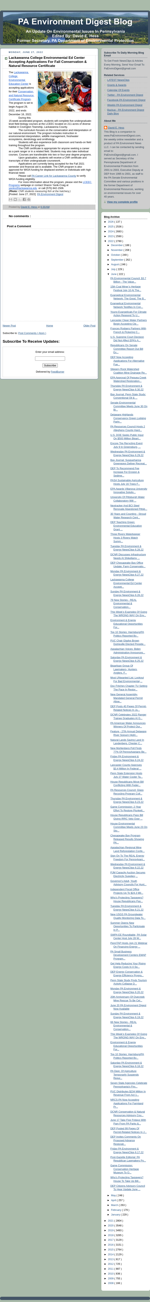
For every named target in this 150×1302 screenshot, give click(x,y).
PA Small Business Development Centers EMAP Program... (128, 955)
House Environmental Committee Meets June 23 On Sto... (129, 827)
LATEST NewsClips (118, 80)
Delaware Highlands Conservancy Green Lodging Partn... (128, 418)
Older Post (89, 325)
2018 (111, 1235)
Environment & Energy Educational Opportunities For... (126, 624)
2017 (111, 1240)
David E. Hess (116, 127)
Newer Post (9, 325)
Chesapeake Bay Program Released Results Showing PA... (127, 839)
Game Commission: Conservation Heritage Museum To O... (124, 1169)
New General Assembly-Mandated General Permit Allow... (126, 698)
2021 (111, 1220)
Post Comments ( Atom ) (32, 333)
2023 (111, 236)
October (116, 255)
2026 (111, 221)
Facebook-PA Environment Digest (126, 100)
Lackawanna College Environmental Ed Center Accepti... (126, 583)
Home (49, 325)
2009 (111, 1278)
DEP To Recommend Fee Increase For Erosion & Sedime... (125, 472)
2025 (111, 226)
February (116, 1210)
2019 (111, 1230)
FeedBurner (57, 371)
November (117, 250)
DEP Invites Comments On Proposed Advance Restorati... (125, 1140)
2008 (111, 1283)
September (117, 259)
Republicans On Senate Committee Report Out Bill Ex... (126, 349)
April (114, 1200)
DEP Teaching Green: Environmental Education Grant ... (126, 526)
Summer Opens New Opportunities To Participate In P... (127, 926)
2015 (111, 1249)
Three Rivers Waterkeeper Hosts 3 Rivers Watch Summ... (125, 538)
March (115, 1205)
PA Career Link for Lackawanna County (53, 175)
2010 (111, 1273)
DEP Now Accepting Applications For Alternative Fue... (127, 361)
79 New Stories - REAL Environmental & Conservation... (123, 604)
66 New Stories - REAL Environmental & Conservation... (123, 1026)
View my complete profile (122, 202)
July (113, 269)
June (114, 274)
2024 (111, 231)
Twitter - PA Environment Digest (125, 95)
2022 (111, 241)
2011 (111, 1268)
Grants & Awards (116, 85)
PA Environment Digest (50, 194)
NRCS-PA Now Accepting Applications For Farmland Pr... (126, 1103)
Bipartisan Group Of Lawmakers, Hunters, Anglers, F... (124, 669)
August (115, 264)
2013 (111, 1259)
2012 (111, 1264)
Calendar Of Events (118, 90)
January (116, 1214)
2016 (111, 1244)
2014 (111, 1254)
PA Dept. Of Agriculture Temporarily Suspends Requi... (124, 1075)
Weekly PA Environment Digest (124, 105)
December (117, 245)
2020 (111, 1225)
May (114, 1195)
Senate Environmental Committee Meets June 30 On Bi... (129, 406)
